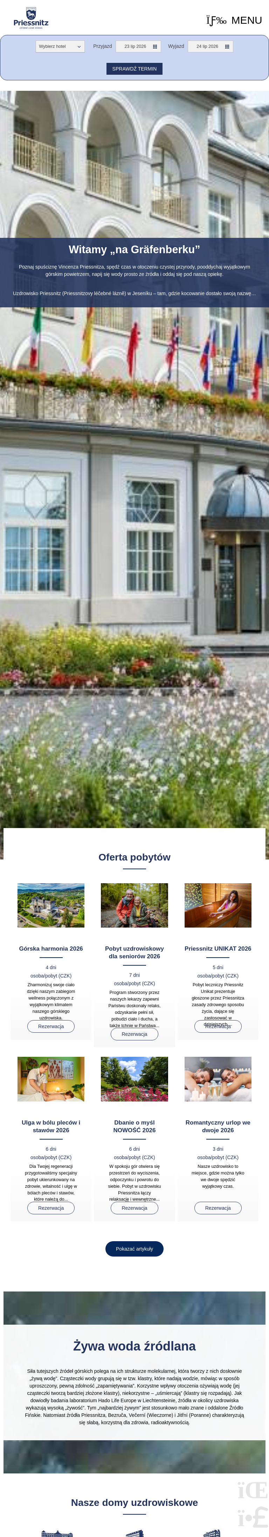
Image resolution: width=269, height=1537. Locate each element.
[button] (234, 20)
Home (31, 18)
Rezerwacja (51, 1026)
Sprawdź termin (134, 69)
